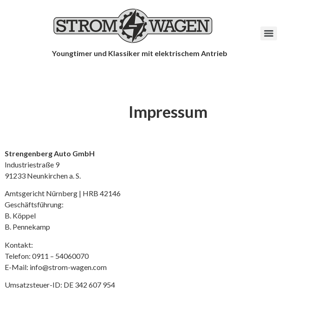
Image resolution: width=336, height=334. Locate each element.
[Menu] (268, 33)
